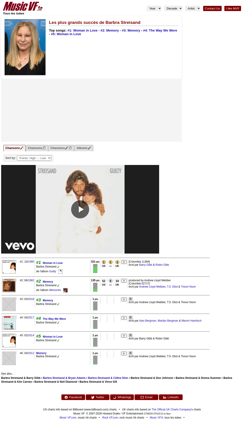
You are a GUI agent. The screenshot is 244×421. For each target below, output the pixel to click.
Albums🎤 (84, 148)
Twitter (97, 397)
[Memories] (65, 290)
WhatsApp (122, 397)
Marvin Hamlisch (191, 320)
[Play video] (80, 209)
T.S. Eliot (172, 286)
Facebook (73, 397)
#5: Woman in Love (66, 34)
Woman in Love (53, 263)
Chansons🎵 (37, 148)
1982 (31, 280)
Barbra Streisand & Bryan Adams (64, 378)
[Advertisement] (91, 110)
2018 (31, 299)
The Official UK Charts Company (171, 409)
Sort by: (10, 158)
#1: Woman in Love (82, 30)
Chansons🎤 (14, 148)
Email (146, 397)
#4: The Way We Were (160, 30)
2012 (31, 353)
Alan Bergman (147, 320)
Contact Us (212, 8)
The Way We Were (54, 318)
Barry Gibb (145, 264)
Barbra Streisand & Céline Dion (108, 378)
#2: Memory (109, 30)
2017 (31, 317)
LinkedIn (171, 397)
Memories (55, 290)
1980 (31, 261)
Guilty (52, 271)
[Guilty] (60, 271)
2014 (31, 335)
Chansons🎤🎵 (61, 148)
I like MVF (232, 8)
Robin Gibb (162, 264)
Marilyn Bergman (168, 320)
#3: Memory (131, 30)
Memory (48, 281)
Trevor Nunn (188, 286)
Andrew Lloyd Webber (152, 286)
